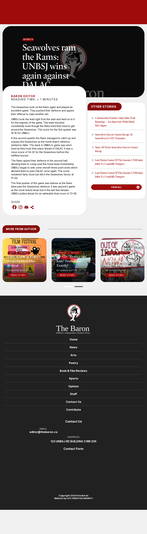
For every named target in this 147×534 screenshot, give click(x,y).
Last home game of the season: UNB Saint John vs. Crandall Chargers (119, 162)
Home (74, 339)
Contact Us (73, 402)
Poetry (73, 363)
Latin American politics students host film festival (24, 261)
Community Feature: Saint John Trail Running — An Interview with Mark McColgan (115, 121)
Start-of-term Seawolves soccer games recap (116, 149)
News (73, 347)
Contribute (73, 409)
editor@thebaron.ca (43, 432)
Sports (28, 39)
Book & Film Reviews (73, 370)
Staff (73, 394)
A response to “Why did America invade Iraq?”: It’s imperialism (121, 261)
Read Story (18, 275)
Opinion (73, 386)
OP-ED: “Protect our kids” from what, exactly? (72, 261)
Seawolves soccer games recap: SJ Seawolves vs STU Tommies (113, 136)
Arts (73, 355)
